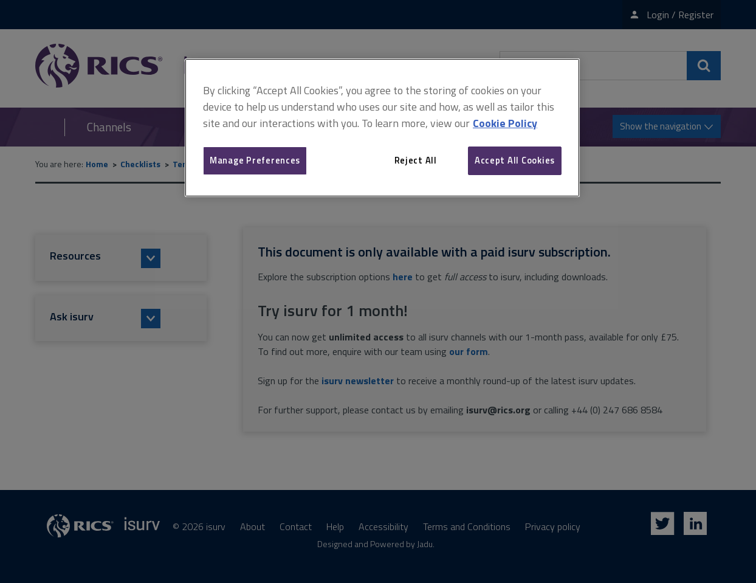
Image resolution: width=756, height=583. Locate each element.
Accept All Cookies (515, 160)
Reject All (415, 160)
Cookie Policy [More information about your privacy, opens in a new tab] (505, 123)
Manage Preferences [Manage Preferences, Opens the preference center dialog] (255, 160)
